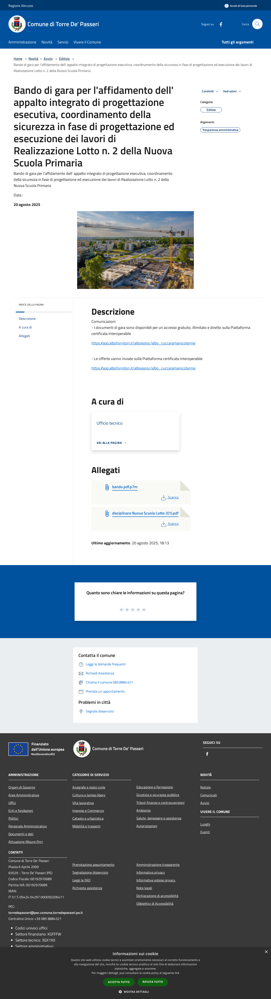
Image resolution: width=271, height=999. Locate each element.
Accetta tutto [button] (119, 982)
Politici (13, 818)
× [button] (266, 952)
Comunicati (208, 795)
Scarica (169, 497)
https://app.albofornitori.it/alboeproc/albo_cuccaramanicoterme (143, 343)
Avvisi (48, 58)
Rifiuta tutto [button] (153, 982)
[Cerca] (257, 24)
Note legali (144, 888)
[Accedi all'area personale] (241, 6)
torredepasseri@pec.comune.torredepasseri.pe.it (45, 912)
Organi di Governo (21, 787)
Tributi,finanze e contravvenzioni (160, 802)
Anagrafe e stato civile (88, 787)
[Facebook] (219, 24)
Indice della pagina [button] (31, 305)
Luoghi (205, 824)
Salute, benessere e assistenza (158, 818)
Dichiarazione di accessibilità (157, 895)
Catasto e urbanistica (88, 818)
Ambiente (143, 810)
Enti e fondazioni (20, 810)
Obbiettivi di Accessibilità (154, 903)
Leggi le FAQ (81, 880)
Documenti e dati (20, 833)
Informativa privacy (150, 872)
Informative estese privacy (156, 880)
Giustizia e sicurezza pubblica (157, 794)
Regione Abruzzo (20, 5)
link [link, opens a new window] (177, 973)
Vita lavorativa (83, 802)
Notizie (205, 787)
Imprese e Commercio (88, 810)
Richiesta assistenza (87, 888)
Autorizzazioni (146, 826)
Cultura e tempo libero (88, 795)
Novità (33, 58)
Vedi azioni (232, 91)
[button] (135, 991)
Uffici (12, 802)
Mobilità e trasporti (86, 826)
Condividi (211, 91)
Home (18, 58)
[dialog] (135, 973)
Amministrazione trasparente (158, 864)
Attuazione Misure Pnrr (25, 841)
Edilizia (64, 58)
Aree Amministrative (23, 795)
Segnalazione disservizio (90, 872)
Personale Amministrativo (27, 826)
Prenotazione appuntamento (93, 864)
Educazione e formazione (154, 787)
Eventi (205, 832)
